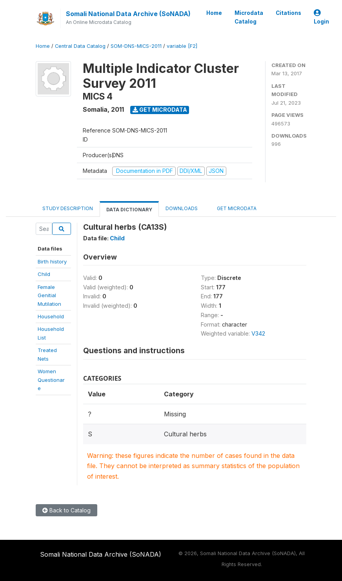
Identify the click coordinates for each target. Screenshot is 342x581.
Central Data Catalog (80, 46)
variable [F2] (182, 46)
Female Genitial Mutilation (49, 295)
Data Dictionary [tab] (129, 209)
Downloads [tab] (182, 208)
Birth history (52, 261)
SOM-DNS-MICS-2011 (136, 46)
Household (51, 316)
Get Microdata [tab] (233, 208)
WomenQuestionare (51, 379)
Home (214, 13)
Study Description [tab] (67, 208)
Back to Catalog (66, 510)
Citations (288, 13)
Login (321, 17)
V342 (258, 333)
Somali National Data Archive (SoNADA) (128, 14)
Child (44, 274)
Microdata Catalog (249, 17)
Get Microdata (160, 109)
